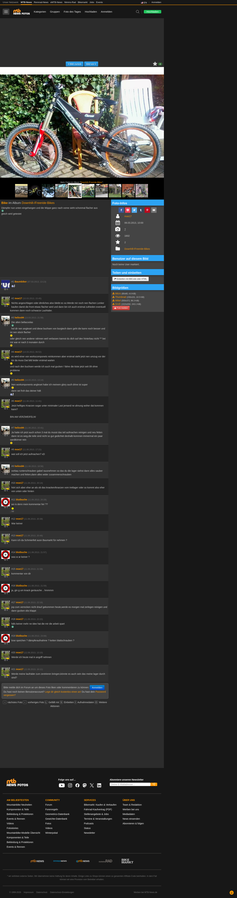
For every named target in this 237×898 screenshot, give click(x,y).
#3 (12, 317)
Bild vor (91, 64)
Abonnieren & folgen (133, 823)
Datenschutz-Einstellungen (62, 892)
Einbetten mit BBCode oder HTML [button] (130, 279)
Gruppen (55, 11)
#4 (12, 351)
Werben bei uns (131, 809)
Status (87, 828)
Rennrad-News (41, 2)
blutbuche (21, 499)
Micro (118, 293)
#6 (12, 401)
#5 (12, 380)
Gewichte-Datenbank (56, 818)
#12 (13, 518)
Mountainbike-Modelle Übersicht (23, 832)
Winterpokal (51, 832)
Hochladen (91, 11)
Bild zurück (74, 64)
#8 (12, 449)
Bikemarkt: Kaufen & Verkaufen (100, 804)
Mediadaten (129, 814)
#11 (13, 499)
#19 (13, 635)
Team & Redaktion (132, 804)
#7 (12, 427)
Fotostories (12, 828)
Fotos (48, 823)
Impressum (29, 892)
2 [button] (160, 64)
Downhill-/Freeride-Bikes (91, 182)
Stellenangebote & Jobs (96, 814)
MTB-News (26, 2)
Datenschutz (42, 892)
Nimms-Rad (70, 2)
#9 (12, 466)
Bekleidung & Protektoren (20, 814)
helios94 (19, 317)
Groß (118, 304)
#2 (12, 298)
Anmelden (156, 2)
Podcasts (89, 823)
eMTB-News (56, 2)
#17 (13, 602)
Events (99, 2)
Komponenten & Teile (18, 809)
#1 (12, 281)
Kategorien (40, 11)
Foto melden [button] (121, 308)
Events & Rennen (16, 818)
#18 (13, 619)
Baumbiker (21, 281)
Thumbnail (120, 297)
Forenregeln (51, 809)
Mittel (118, 300)
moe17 (18, 298)
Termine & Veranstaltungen (98, 818)
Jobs (91, 2)
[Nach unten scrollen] (232, 893)
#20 (13, 652)
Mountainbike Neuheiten (19, 804)
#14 (13, 552)
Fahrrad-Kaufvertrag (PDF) (98, 809)
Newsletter (89, 832)
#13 (13, 535)
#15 (13, 569)
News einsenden (131, 818)
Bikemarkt (82, 2)
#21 (13, 669)
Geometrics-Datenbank (57, 814)
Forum (48, 804)
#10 (13, 483)
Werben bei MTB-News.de (145, 892)
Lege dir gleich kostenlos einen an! (63, 691)
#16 (13, 585)
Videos (10, 823)
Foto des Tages (72, 11)
